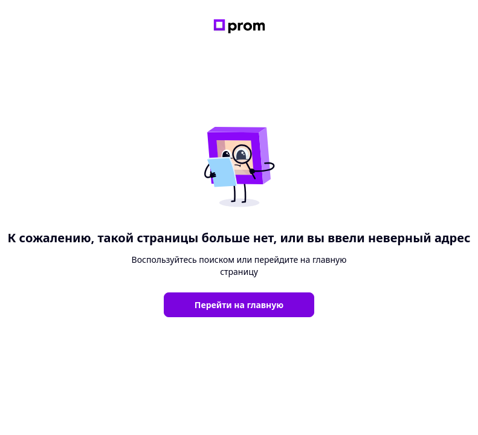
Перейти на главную (239, 305)
